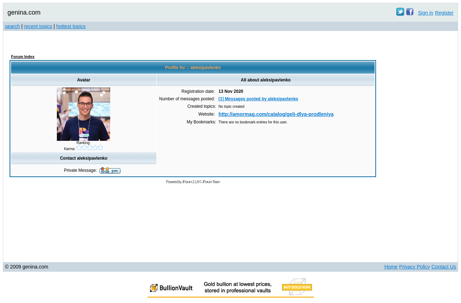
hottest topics (71, 26)
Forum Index (22, 56)
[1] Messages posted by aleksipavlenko (258, 98)
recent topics (38, 26)
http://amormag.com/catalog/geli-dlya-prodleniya (276, 114)
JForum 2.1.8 (190, 182)
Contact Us (443, 267)
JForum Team (211, 182)
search (12, 26)
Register (444, 13)
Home (390, 267)
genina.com (24, 12)
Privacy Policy (414, 267)
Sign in (425, 13)
